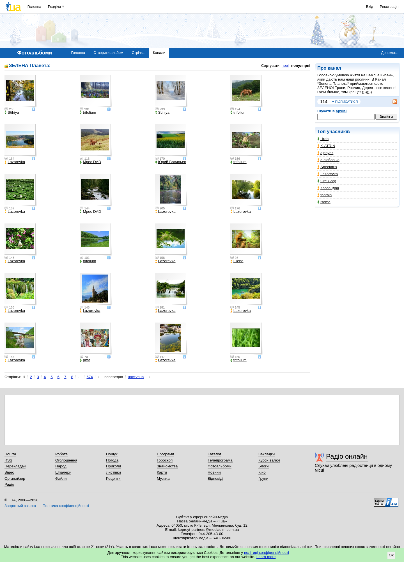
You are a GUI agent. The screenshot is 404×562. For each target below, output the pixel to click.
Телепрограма (220, 460)
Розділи (54, 6)
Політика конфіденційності (66, 506)
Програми (165, 454)
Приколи (113, 466)
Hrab (323, 139)
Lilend (237, 261)
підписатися (345, 101)
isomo (323, 202)
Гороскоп (165, 460)
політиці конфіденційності (266, 552)
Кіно (262, 472)
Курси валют (269, 460)
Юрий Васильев (170, 162)
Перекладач (15, 466)
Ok (391, 555)
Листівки (113, 472)
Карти (162, 472)
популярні (300, 65)
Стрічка (138, 53)
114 (323, 101)
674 (90, 377)
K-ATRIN (326, 146)
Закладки (266, 454)
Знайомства (167, 466)
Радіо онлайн (347, 456)
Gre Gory (326, 181)
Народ (60, 466)
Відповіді (215, 478)
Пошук (112, 454)
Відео (9, 472)
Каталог (214, 454)
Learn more (266, 557)
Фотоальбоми (219, 466)
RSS (8, 460)
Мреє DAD (90, 162)
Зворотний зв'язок (20, 506)
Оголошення (66, 460)
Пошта (10, 454)
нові (285, 65)
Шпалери (63, 472)
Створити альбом (108, 53)
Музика (163, 478)
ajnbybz (325, 153)
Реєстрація (389, 6)
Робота (61, 454)
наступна (136, 377)
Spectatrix (327, 167)
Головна (34, 6)
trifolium (88, 112)
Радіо (9, 484)
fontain (324, 195)
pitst (85, 360)
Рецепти (113, 478)
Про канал (329, 68)
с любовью (328, 160)
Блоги (263, 466)
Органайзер (14, 478)
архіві (341, 111)
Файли (61, 478)
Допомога (389, 53)
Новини (214, 472)
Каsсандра (328, 188)
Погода (112, 460)
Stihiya (11, 112)
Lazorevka (327, 174)
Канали (159, 53)
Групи (263, 478)
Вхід (369, 6)
